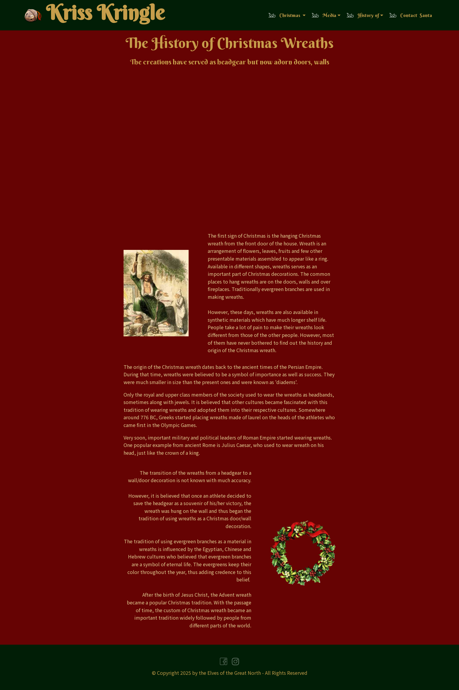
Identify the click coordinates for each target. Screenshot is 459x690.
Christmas (284, 15)
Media (324, 15)
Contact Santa (410, 15)
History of (362, 15)
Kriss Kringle (105, 14)
